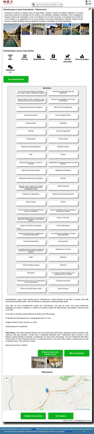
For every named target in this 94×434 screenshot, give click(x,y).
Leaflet (77, 409)
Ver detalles (61, 416)
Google (33, 429)
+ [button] (6, 378)
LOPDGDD (68, 431)
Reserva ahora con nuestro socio (50, 353)
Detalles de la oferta (33, 416)
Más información (76, 353)
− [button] (6, 382)
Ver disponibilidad (16, 79)
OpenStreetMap (85, 409)
